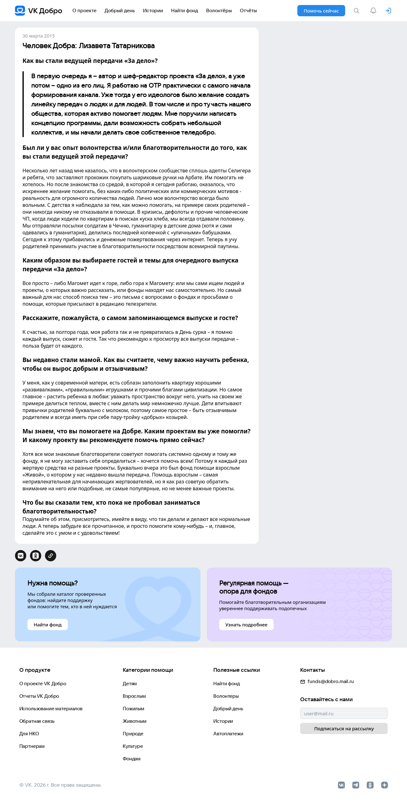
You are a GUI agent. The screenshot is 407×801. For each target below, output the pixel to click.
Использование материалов (50, 709)
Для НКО (29, 734)
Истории (223, 721)
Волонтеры (226, 696)
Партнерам (32, 746)
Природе (133, 734)
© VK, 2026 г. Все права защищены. (60, 785)
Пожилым (133, 709)
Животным (134, 721)
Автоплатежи (228, 734)
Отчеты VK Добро (39, 696)
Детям (130, 683)
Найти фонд (226, 683)
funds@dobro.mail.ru (327, 681)
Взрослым (134, 696)
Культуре (133, 746)
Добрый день (228, 709)
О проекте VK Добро (42, 683)
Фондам (132, 759)
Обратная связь (37, 721)
